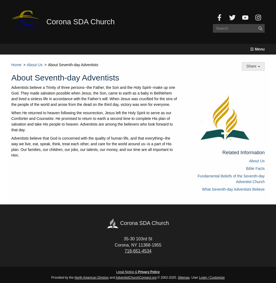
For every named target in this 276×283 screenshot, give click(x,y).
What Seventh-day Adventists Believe (233, 189)
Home (16, 65)
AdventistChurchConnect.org (136, 277)
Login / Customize (212, 277)
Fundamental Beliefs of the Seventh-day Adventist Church (231, 179)
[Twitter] (232, 17)
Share (253, 66)
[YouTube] (245, 17)
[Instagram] (258, 17)
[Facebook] (219, 17)
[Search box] (239, 28)
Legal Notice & (138, 272)
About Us (35, 65)
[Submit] (260, 28)
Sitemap (184, 277)
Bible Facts (255, 168)
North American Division (91, 277)
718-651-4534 (138, 251)
